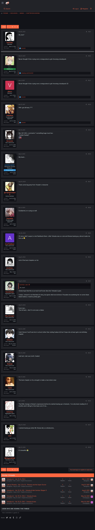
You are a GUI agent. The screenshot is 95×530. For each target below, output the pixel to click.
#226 (89, 154)
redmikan (9, 115)
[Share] (86, 32)
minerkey (9, 412)
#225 (89, 130)
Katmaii (9, 364)
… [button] (9, 27)
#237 (89, 424)
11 (14, 27)
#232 (89, 305)
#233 (89, 329)
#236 (89, 401)
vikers (10, 91)
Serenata (9, 141)
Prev (4, 27)
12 (17, 27)
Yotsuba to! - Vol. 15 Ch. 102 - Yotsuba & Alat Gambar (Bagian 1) (27, 490)
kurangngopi (86, 497)
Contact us (25, 523)
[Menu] (2, 3)
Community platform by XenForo (79, 526)
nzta (9, 436)
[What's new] (91, 8)
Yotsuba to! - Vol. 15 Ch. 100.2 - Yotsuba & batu (21, 496)
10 (12, 27)
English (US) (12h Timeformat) (10, 523)
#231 (89, 281)
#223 (89, 80)
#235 (89, 377)
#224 (89, 104)
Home (59, 523)
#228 (89, 207)
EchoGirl (10, 340)
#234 (89, 353)
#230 (89, 257)
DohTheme (76, 527)
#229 (89, 233)
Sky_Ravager (9, 316)
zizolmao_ (9, 268)
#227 (89, 181)
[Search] (7, 8)
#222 (89, 56)
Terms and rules (35, 523)
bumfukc (10, 42)
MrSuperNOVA (10, 458)
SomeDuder (10, 292)
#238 (89, 447)
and (27, 73)
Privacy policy (46, 523)
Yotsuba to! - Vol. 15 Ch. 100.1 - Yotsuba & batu (21, 501)
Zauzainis (9, 218)
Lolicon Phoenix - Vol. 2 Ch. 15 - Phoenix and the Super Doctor (26, 485)
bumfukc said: (24, 284)
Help (54, 523)
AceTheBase (9, 244)
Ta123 (10, 388)
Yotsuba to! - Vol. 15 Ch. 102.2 (16, 479)
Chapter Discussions (26, 480)
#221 (89, 31)
